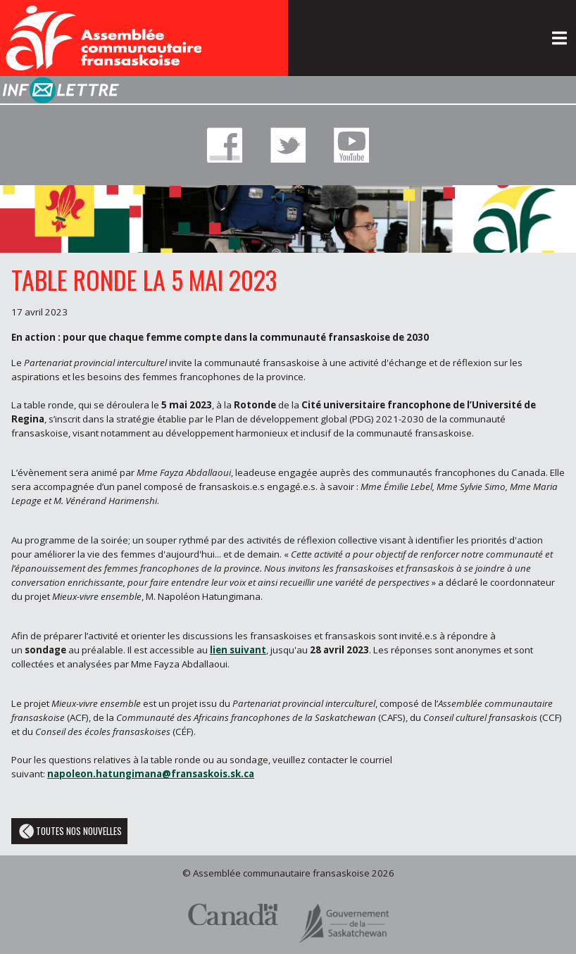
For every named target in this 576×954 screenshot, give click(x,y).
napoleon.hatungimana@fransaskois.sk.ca (150, 773)
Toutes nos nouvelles (69, 831)
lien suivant (238, 650)
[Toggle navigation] (559, 38)
